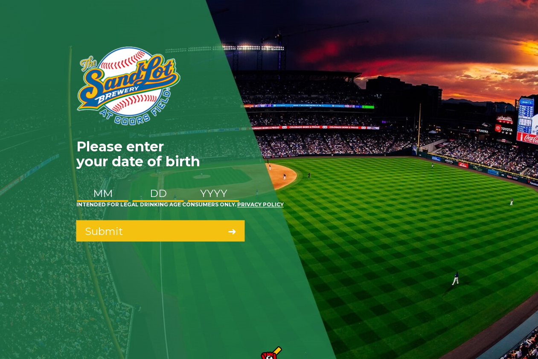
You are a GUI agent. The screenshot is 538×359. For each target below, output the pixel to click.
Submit (104, 231)
